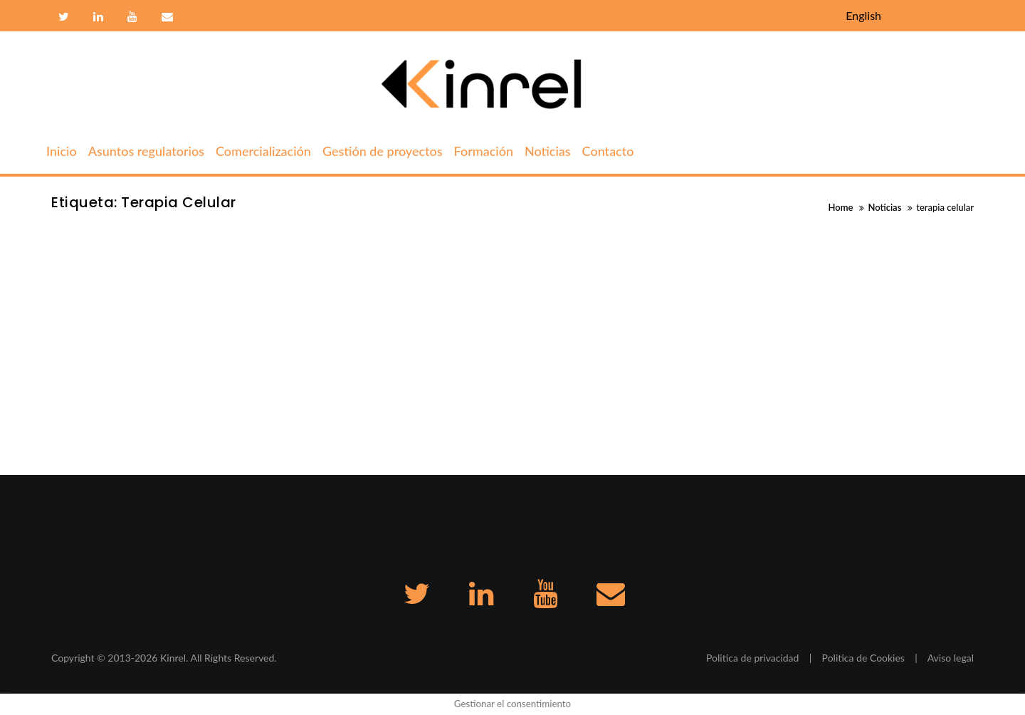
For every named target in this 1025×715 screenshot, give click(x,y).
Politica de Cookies (863, 658)
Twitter (63, 17)
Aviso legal (950, 658)
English (863, 15)
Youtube (132, 17)
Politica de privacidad (752, 658)
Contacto (165, 17)
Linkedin (98, 17)
